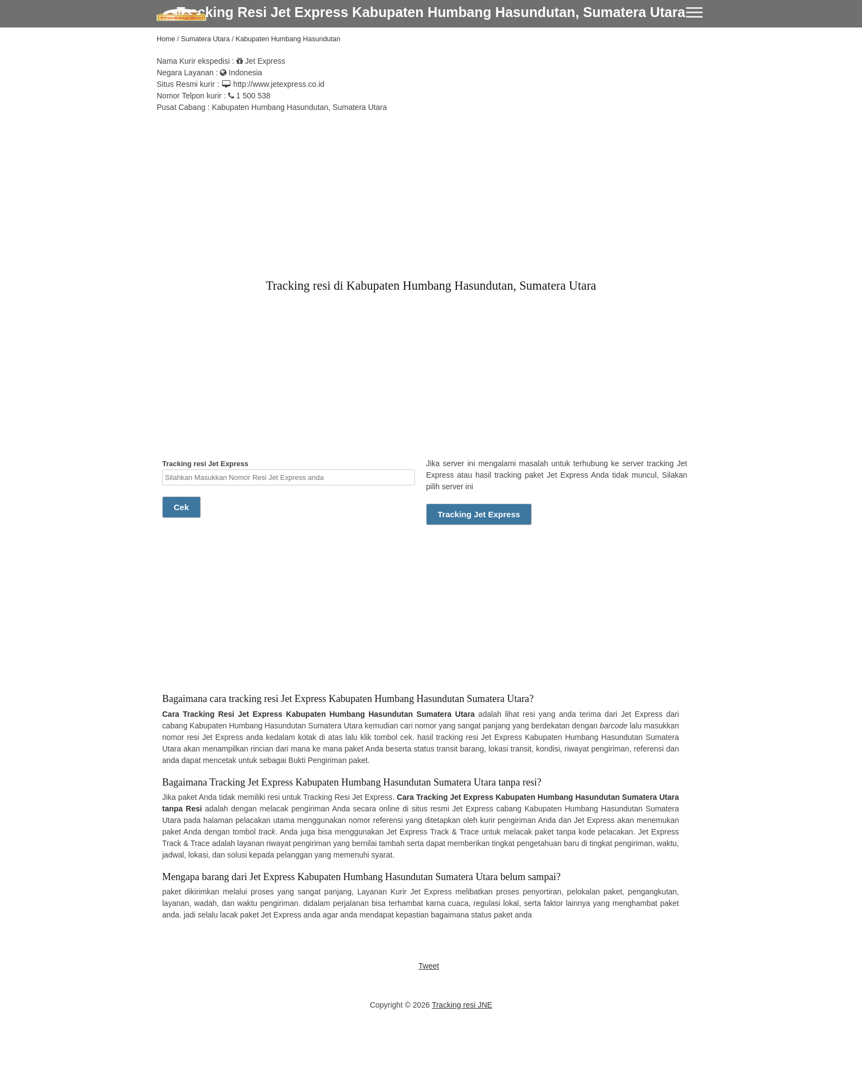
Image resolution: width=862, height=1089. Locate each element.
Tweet (428, 965)
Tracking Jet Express (479, 514)
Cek (181, 507)
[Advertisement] (431, 190)
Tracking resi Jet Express (288, 472)
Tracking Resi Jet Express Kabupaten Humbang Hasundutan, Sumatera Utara (430, 12)
